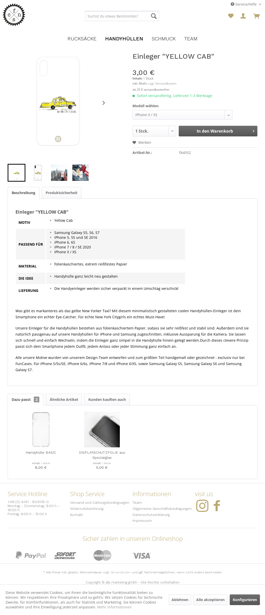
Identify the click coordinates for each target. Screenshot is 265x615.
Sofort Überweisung (65, 555)
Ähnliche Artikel (64, 399)
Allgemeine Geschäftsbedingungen (162, 509)
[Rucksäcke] (82, 38)
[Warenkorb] (256, 16)
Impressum (142, 520)
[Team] (191, 38)
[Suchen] (153, 16)
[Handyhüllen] (124, 38)
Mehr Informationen (114, 607)
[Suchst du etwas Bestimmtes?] (122, 16)
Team (137, 502)
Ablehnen (180, 599)
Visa (141, 555)
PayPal (31, 555)
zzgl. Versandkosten (162, 83)
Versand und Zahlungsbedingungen (99, 502)
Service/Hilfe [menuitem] (244, 4)
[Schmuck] (164, 38)
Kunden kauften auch (107, 399)
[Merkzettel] (231, 16)
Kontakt (76, 515)
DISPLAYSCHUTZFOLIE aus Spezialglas (102, 455)
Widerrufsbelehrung (87, 509)
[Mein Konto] (243, 16)
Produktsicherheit (61, 192)
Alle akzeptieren (210, 599)
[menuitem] (122, 16)
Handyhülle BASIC (41, 452)
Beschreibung (23, 192)
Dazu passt (25, 399)
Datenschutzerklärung (151, 515)
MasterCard (103, 555)
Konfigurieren (245, 599)
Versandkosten (121, 572)
